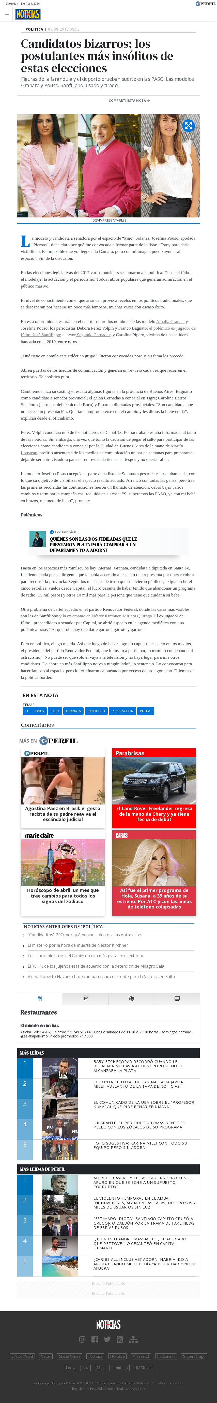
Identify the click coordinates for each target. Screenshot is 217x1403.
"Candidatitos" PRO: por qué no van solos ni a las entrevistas (85, 935)
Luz (85, 1368)
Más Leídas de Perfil (42, 1169)
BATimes (143, 1368)
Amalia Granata (170, 321)
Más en (48, 740)
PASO (55, 711)
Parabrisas (166, 1356)
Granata (73, 711)
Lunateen (119, 1368)
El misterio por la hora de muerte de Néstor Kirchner (78, 945)
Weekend (141, 1356)
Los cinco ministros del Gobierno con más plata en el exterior (86, 955)
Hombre (117, 1356)
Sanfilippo (96, 711)
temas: (29, 705)
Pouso (145, 711)
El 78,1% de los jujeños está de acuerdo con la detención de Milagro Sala (96, 966)
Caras (46, 1356)
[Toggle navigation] (8, 14)
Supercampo (194, 1356)
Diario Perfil (22, 1356)
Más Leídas (32, 1053)
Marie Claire (69, 1356)
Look (70, 1368)
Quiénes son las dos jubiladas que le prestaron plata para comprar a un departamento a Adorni (93, 544)
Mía (100, 1368)
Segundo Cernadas (93, 334)
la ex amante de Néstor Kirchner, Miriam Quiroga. (107, 615)
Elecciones (34, 711)
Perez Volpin (122, 711)
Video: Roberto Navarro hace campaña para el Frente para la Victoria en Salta (101, 976)
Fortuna (95, 1356)
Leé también (65, 532)
